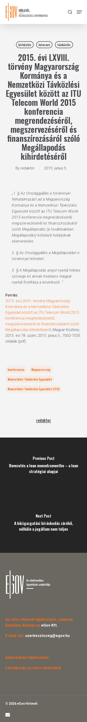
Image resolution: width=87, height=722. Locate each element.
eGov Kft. (49, 625)
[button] (79, 12)
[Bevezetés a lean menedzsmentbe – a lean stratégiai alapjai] (43, 466)
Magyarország (40, 369)
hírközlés (24, 44)
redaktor (28, 168)
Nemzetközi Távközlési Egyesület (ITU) (34, 388)
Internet (44, 44)
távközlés (64, 44)
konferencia (16, 369)
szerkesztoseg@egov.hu (47, 635)
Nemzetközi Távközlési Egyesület (30, 379)
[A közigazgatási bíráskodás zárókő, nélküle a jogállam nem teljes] (43, 524)
